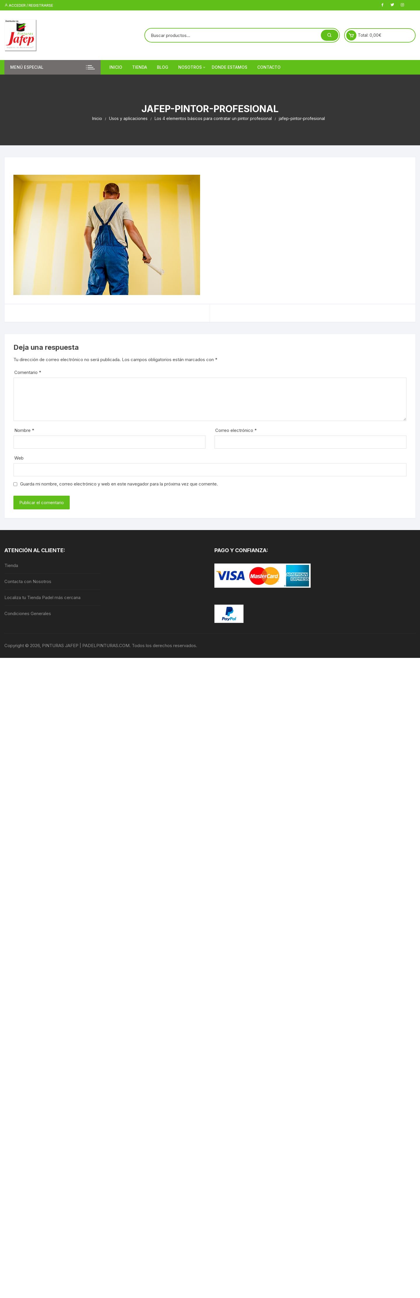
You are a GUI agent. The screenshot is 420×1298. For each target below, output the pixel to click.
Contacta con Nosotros (27, 581)
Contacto (269, 67)
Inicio (115, 67)
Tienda (139, 67)
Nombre (24, 430)
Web (19, 458)
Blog (162, 67)
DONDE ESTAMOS (229, 67)
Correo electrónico (236, 430)
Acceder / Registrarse (28, 5)
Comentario (27, 372)
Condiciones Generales (27, 613)
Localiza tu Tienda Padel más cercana (42, 597)
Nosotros (192, 67)
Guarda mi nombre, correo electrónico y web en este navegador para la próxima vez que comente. (119, 484)
